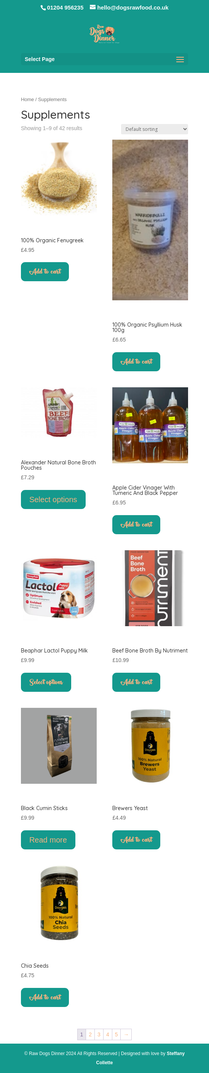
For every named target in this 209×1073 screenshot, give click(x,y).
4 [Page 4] (107, 1034)
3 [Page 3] (99, 1034)
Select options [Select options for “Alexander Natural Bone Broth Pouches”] (53, 499)
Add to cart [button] (45, 271)
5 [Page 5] (116, 1034)
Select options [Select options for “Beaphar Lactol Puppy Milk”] (46, 682)
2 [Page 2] (90, 1034)
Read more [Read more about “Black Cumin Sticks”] (48, 840)
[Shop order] (154, 129)
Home (27, 99)
